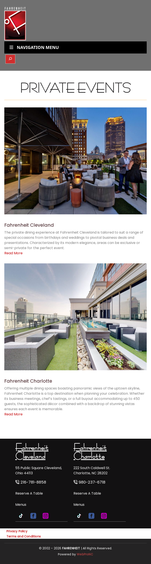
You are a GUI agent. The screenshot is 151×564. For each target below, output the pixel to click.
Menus (20, 504)
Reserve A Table (29, 493)
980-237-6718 (92, 482)
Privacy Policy (16, 531)
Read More (13, 253)
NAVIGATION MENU (34, 47)
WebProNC (85, 554)
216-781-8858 (32, 482)
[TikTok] (21, 515)
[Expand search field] (10, 59)
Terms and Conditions (23, 536)
